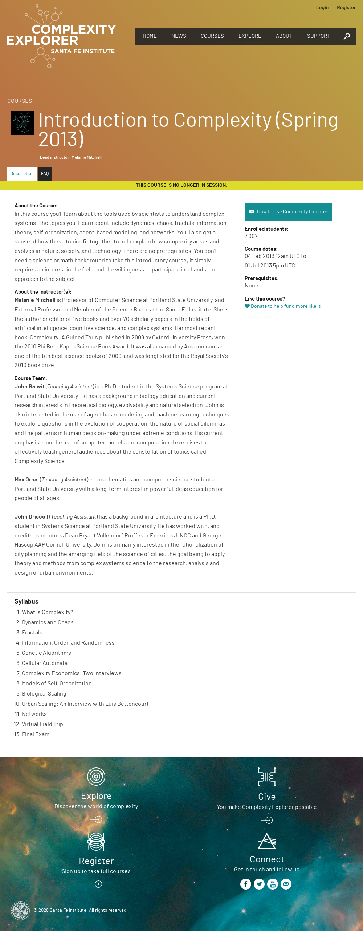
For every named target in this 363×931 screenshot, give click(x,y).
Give (267, 797)
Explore (249, 36)
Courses (212, 36)
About (284, 36)
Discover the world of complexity (96, 806)
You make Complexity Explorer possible (267, 807)
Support (318, 36)
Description (22, 174)
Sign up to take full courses (96, 871)
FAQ (45, 174)
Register (346, 7)
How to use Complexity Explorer (292, 211)
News (178, 36)
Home (150, 36)
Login (322, 7)
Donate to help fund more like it (286, 306)
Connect (267, 859)
